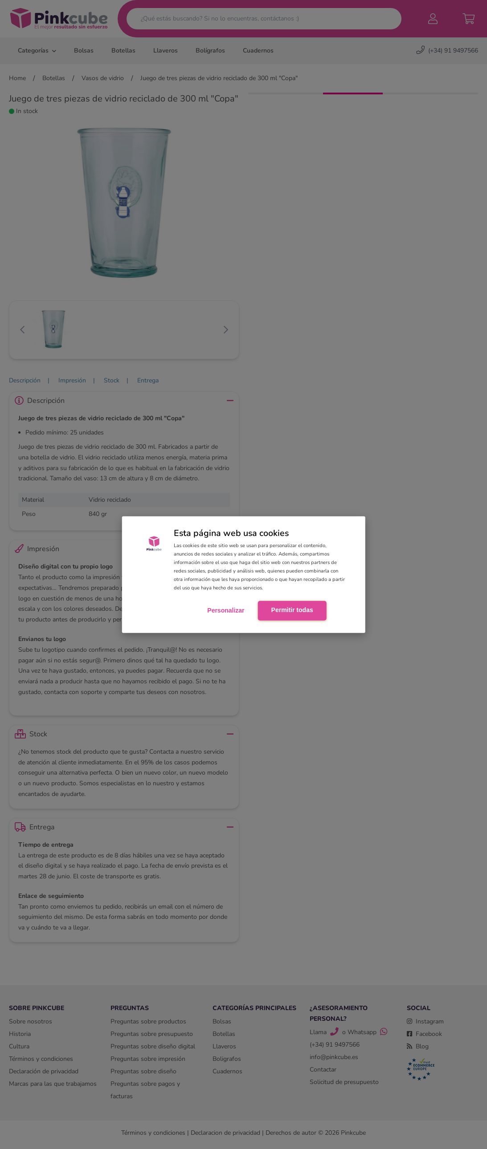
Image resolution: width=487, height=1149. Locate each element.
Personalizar (225, 610)
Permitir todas (292, 609)
